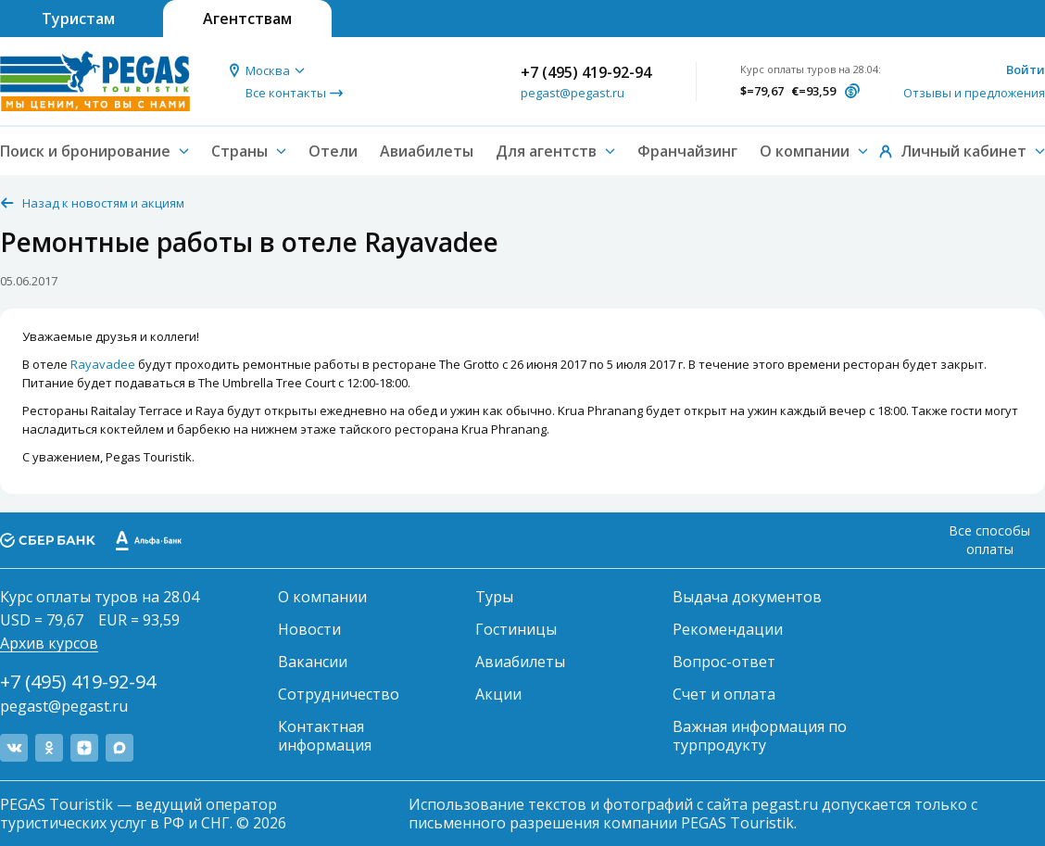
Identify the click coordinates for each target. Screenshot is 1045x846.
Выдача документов (747, 597)
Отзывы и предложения (974, 92)
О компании (322, 597)
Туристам (78, 18)
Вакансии (312, 661)
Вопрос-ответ (724, 661)
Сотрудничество (338, 694)
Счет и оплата (724, 694)
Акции (498, 694)
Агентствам (247, 18)
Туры (494, 597)
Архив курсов (49, 643)
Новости (309, 629)
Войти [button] (1025, 69)
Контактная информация (324, 735)
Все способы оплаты (989, 540)
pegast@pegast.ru (572, 92)
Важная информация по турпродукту (760, 735)
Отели (333, 151)
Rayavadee (102, 364)
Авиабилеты (426, 151)
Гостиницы (516, 629)
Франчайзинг (687, 151)
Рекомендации (728, 629)
